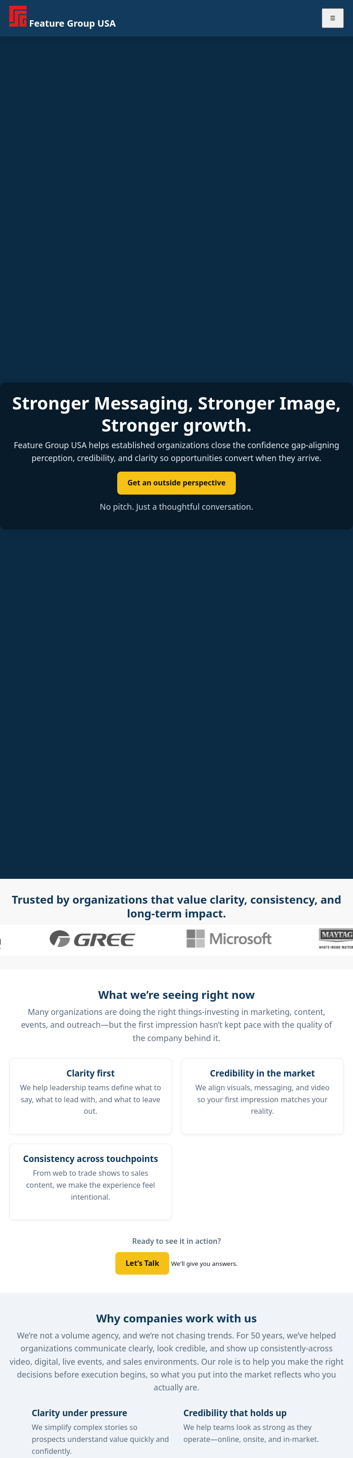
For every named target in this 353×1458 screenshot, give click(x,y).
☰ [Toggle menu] (333, 18)
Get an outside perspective (176, 483)
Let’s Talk (142, 1263)
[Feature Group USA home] (62, 18)
